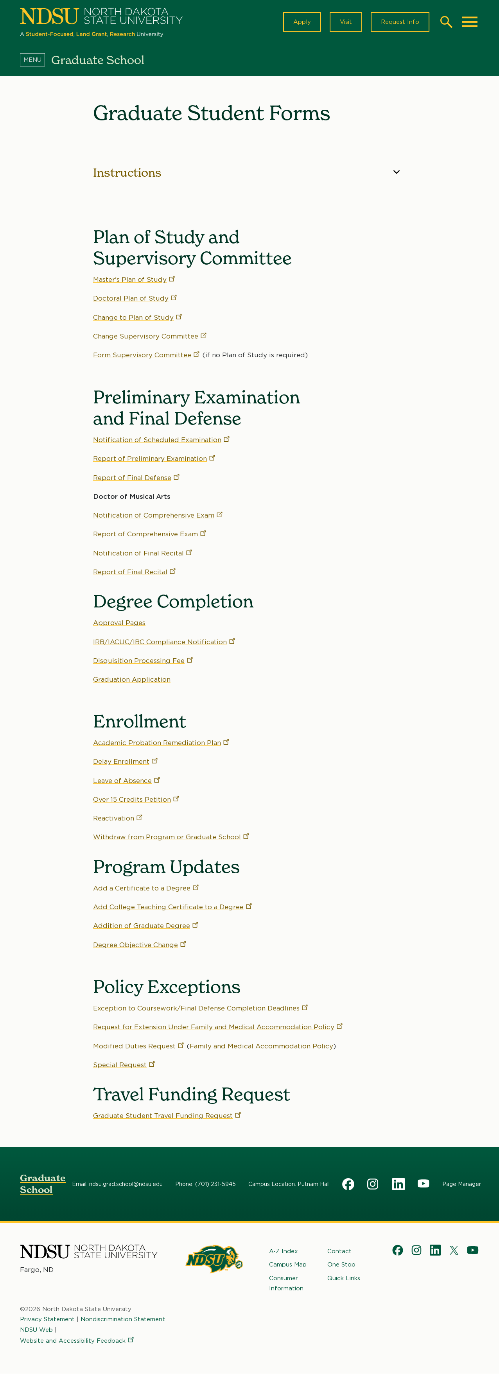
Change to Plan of (138, 317)
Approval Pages (119, 623)
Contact (339, 1251)
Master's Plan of (134, 279)
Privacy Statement (47, 1319)
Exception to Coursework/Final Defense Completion (201, 1008)
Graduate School (43, 1183)
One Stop (341, 1264)
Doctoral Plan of (135, 299)
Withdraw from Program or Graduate (171, 837)
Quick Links (343, 1277)
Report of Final (137, 478)
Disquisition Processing (143, 661)
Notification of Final (143, 553)
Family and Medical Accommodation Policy (261, 1046)
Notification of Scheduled (162, 440)
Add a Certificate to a (146, 888)
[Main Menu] (469, 22)
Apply (302, 21)
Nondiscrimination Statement (123, 1319)
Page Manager (461, 1184)
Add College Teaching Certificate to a (173, 907)
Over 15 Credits (136, 799)
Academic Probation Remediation (161, 743)
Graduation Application (132, 679)
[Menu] (35, 60)
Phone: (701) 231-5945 (205, 1184)
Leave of (127, 781)
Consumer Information (286, 1283)
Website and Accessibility (77, 1340)
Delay (126, 762)
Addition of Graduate (146, 926)
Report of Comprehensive (150, 534)
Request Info (400, 21)
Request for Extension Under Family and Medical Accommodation (218, 1027)
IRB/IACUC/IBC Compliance (164, 642)
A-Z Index (283, 1251)
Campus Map (288, 1264)
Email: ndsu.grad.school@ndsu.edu (117, 1184)
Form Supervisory (147, 355)
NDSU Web (36, 1329)
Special (124, 1065)
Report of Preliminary (154, 458)
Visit (346, 21)
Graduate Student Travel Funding (167, 1116)
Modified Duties (139, 1046)
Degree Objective (140, 945)
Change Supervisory (150, 336)
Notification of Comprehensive (158, 515)
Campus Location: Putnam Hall (289, 1184)
